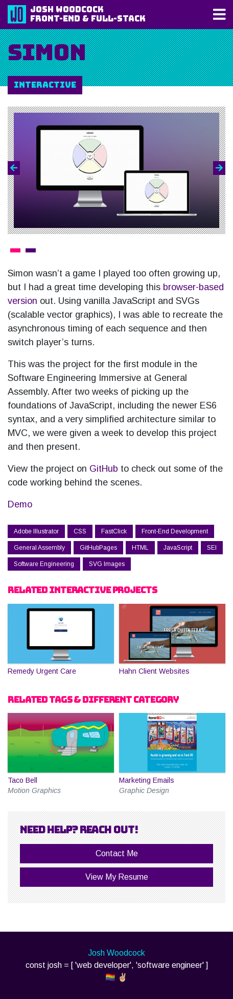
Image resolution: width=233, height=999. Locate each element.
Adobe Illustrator (36, 531)
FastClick (114, 531)
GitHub (103, 469)
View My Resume (116, 877)
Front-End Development (175, 531)
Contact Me (117, 853)
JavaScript (178, 547)
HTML (140, 547)
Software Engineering (44, 564)
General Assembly (39, 547)
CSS (80, 531)
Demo (20, 504)
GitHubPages (98, 547)
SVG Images (107, 564)
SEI (212, 547)
